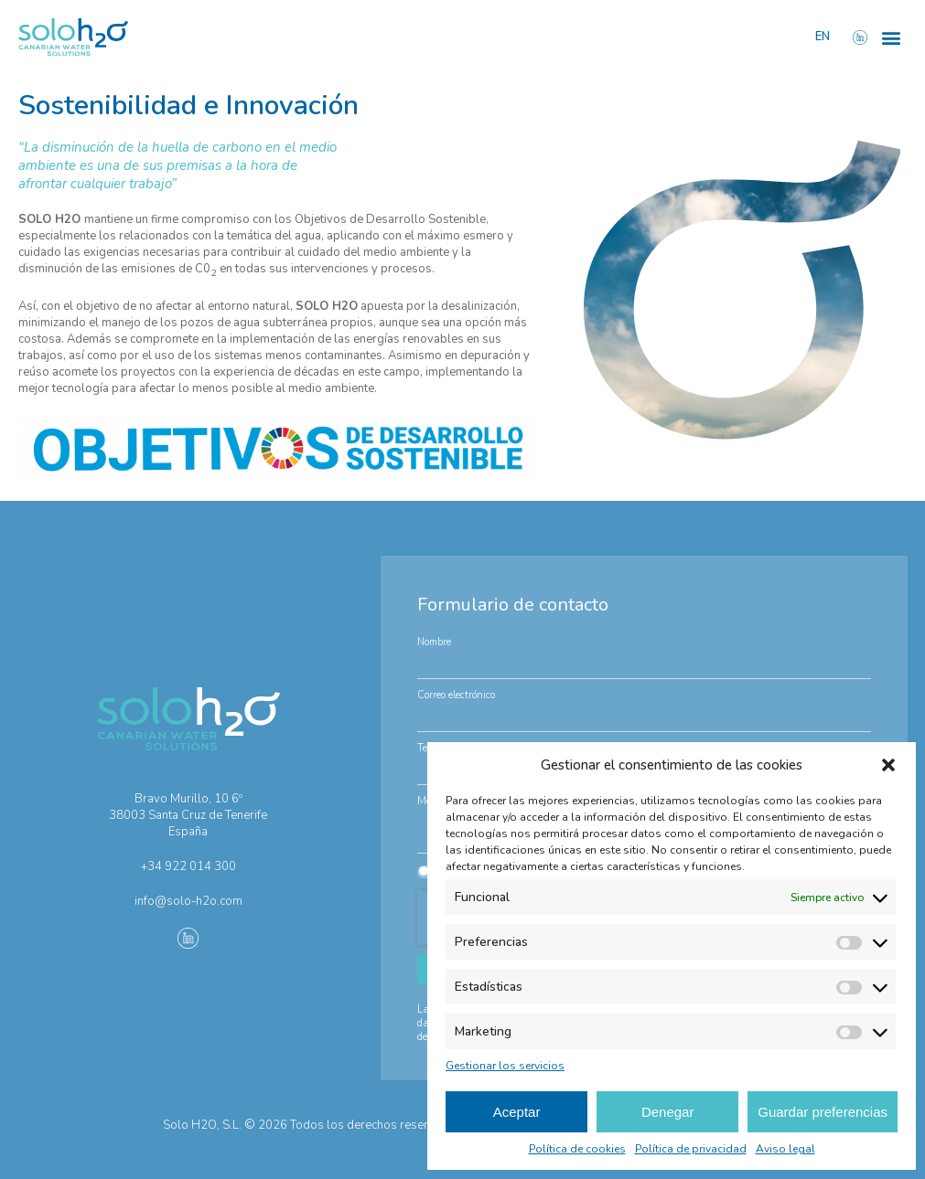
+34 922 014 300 (188, 866)
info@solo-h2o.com (188, 901)
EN (822, 36)
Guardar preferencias (822, 1112)
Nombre (434, 642)
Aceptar (517, 1112)
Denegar (667, 1112)
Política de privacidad (691, 1149)
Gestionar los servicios (505, 1065)
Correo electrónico (456, 695)
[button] (888, 765)
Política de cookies (577, 1149)
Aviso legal (785, 1149)
